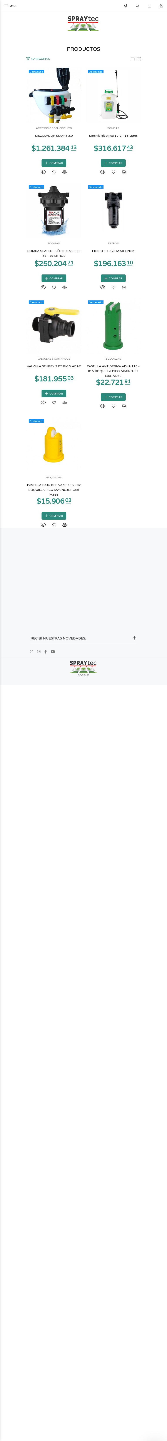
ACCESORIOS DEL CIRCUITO (83, 187)
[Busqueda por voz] (125, 6)
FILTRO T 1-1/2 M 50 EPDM (83, 720)
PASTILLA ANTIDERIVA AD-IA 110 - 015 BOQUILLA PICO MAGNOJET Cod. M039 (83, 1072)
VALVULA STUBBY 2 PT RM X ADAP (83, 895)
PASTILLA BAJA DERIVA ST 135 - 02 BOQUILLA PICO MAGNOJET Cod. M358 (83, 1247)
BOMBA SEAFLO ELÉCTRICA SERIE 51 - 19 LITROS (83, 545)
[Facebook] (45, 1408)
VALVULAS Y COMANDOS (83, 887)
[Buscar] (137, 5)
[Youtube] (53, 1408)
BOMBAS (83, 362)
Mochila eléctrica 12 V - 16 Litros (83, 370)
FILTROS (83, 712)
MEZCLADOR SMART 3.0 (83, 195)
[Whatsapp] (31, 1408)
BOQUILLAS (83, 1062)
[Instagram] (38, 1408)
